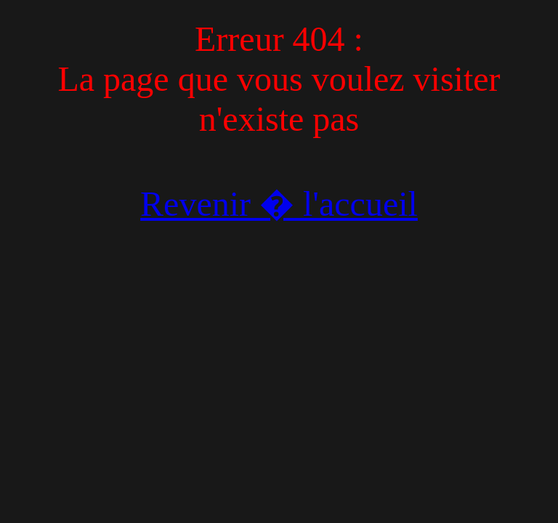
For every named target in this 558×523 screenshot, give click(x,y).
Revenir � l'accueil (279, 204)
